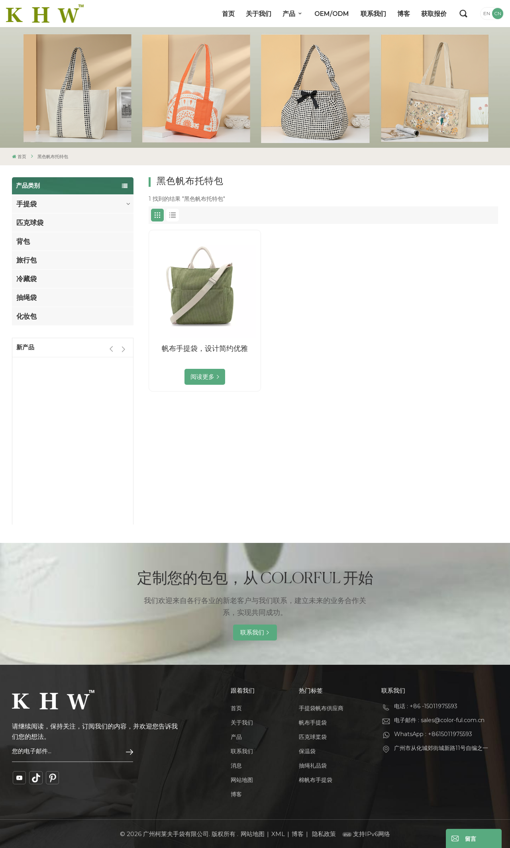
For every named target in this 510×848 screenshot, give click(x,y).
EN (486, 13)
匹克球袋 (29, 223)
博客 (403, 14)
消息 (236, 765)
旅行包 (26, 260)
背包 (23, 241)
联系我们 (373, 14)
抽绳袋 (26, 298)
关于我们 (258, 14)
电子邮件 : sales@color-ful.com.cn (439, 720)
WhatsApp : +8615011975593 (433, 734)
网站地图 (242, 779)
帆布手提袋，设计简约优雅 (205, 348)
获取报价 (434, 14)
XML (278, 834)
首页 (228, 14)
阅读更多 (202, 376)
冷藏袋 (26, 279)
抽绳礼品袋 (313, 765)
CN (497, 13)
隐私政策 (324, 834)
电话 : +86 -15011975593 (425, 706)
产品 (289, 14)
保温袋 (307, 751)
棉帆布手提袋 (315, 779)
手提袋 (26, 204)
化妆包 (26, 316)
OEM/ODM (331, 14)
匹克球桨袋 (313, 736)
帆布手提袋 (313, 722)
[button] (123, 349)
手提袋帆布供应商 (321, 708)
